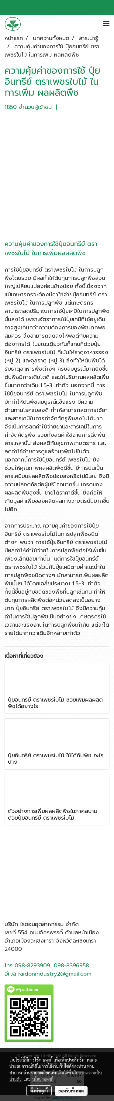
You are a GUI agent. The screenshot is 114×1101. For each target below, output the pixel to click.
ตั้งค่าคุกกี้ (39, 1090)
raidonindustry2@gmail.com (55, 973)
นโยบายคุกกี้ (43, 1079)
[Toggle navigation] (106, 24)
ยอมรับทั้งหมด (71, 1090)
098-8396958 (71, 965)
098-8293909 (32, 965)
